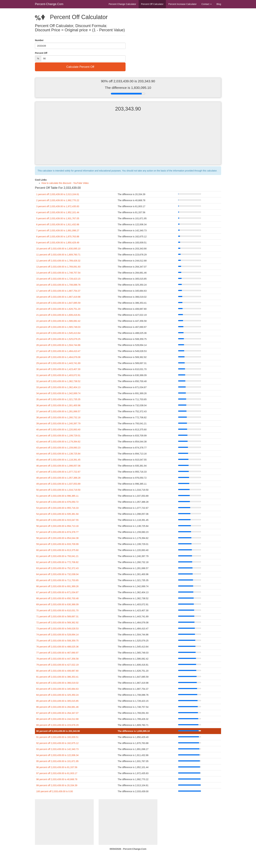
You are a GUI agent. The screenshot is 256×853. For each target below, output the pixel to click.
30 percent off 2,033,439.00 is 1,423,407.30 (58, 369)
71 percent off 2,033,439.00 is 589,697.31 (57, 616)
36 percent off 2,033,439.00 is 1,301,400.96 (58, 405)
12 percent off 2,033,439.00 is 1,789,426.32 (58, 260)
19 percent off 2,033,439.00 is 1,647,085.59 (58, 303)
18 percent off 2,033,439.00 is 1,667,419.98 (58, 297)
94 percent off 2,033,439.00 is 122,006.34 (57, 755)
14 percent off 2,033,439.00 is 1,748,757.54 (58, 272)
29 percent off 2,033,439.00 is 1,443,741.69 (58, 363)
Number (39, 40)
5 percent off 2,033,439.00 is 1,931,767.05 (57, 218)
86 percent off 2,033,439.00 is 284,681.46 (57, 707)
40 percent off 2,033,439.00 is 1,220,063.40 (58, 429)
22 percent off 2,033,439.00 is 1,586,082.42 (58, 321)
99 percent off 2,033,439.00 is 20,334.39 (56, 785)
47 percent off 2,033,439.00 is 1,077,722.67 (58, 471)
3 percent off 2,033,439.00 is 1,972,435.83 (57, 206)
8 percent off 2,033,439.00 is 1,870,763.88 (57, 236)
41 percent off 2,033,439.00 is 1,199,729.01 (58, 435)
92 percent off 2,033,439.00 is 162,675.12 (57, 743)
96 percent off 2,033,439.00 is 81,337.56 (56, 767)
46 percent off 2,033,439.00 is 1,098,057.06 (58, 465)
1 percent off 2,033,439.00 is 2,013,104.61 (57, 194)
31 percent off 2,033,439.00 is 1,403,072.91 (58, 375)
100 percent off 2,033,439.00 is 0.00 (54, 791)
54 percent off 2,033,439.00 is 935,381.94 (57, 514)
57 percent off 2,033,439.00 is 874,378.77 (57, 532)
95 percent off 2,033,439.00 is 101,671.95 (57, 761)
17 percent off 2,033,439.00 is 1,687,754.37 (58, 290)
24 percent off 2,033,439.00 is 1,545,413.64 (58, 333)
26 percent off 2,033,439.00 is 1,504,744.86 (58, 345)
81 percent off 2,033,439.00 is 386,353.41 (57, 676)
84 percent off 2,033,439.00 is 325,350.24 (57, 695)
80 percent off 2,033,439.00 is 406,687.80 (57, 670)
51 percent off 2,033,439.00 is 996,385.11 (57, 496)
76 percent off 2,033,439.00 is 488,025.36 (57, 646)
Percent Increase (182, 4)
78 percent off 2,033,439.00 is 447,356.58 (57, 658)
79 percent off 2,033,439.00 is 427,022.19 (57, 664)
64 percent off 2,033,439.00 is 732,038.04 (57, 574)
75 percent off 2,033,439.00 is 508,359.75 (57, 640)
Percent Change (122, 4)
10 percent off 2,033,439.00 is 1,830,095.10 (58, 248)
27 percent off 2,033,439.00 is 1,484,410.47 (58, 351)
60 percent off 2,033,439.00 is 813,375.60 (57, 550)
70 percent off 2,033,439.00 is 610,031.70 (57, 610)
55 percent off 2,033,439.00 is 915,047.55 (57, 520)
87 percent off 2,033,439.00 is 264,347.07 (57, 713)
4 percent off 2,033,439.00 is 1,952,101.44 (57, 212)
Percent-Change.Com (49, 4)
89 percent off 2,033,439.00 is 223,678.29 (57, 725)
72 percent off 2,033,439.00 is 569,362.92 (57, 622)
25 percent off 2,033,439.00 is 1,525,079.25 (58, 339)
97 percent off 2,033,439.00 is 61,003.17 (56, 773)
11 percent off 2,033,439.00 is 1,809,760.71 (58, 254)
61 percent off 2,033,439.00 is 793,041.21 (57, 556)
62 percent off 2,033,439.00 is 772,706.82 (57, 562)
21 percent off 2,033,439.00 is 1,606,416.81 (58, 315)
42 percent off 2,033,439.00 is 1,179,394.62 (58, 441)
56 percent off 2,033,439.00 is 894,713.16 (57, 526)
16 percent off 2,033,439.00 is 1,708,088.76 (58, 284)
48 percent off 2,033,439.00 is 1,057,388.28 (58, 477)
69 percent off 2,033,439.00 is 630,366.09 (57, 604)
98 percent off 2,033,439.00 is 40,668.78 (56, 779)
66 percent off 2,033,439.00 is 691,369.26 (57, 586)
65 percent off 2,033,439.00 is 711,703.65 (57, 580)
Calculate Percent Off (80, 66)
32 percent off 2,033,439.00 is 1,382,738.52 (58, 381)
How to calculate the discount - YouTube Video (65, 183)
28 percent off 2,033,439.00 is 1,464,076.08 (58, 357)
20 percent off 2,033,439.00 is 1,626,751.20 (58, 309)
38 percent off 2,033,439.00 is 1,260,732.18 (58, 417)
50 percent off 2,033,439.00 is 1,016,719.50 (58, 490)
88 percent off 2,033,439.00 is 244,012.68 (57, 719)
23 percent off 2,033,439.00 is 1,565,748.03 (58, 327)
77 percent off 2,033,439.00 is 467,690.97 (57, 652)
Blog (218, 4)
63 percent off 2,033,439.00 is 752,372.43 (57, 568)
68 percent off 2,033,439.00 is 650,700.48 (57, 598)
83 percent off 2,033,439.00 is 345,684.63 (57, 689)
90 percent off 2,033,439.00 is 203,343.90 (58, 731)
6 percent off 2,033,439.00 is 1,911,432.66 (57, 224)
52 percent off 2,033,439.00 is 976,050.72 (57, 502)
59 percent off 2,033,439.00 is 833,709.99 (57, 544)
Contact (206, 4)
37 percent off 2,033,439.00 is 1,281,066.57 (58, 411)
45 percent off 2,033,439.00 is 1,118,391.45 (58, 459)
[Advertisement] (128, 141)
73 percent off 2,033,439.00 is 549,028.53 (57, 628)
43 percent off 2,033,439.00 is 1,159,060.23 (58, 447)
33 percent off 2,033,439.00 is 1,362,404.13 (58, 387)
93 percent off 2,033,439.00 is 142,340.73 (57, 749)
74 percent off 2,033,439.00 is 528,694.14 (57, 634)
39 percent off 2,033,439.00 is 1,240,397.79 (58, 423)
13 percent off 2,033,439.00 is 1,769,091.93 (58, 266)
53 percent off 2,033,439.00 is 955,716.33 (57, 508)
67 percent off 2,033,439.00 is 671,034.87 (57, 592)
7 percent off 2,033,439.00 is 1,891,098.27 (57, 230)
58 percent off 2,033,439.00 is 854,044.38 (57, 538)
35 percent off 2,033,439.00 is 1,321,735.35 (58, 399)
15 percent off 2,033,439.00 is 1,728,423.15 (58, 278)
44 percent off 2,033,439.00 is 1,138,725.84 (58, 453)
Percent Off (152, 4)
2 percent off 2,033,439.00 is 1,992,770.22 (57, 200)
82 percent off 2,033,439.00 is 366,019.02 (57, 683)
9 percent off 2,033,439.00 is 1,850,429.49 (57, 242)
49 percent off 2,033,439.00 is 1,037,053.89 (58, 483)
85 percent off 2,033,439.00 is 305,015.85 (57, 701)
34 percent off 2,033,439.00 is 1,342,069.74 (58, 393)
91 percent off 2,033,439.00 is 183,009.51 (57, 737)
